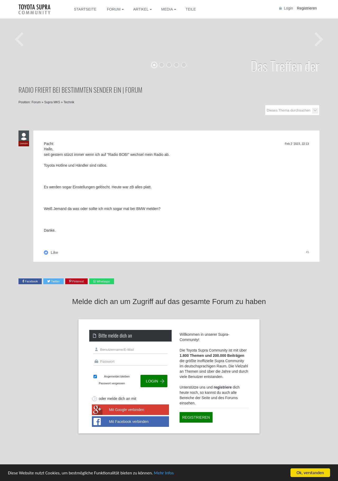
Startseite (85, 9)
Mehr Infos (164, 473)
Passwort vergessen (112, 383)
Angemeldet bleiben (117, 376)
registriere (223, 387)
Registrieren (307, 8)
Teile (191, 9)
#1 (307, 252)
